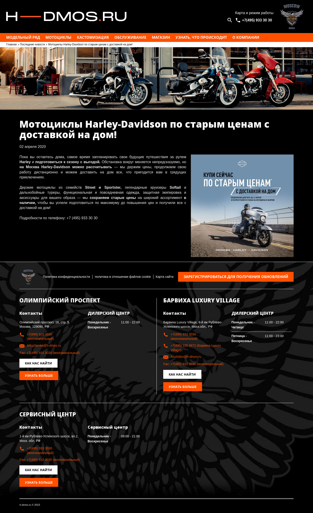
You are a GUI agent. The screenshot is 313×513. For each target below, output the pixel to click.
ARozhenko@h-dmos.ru (44, 345)
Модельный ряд (23, 37)
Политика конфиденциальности (66, 276)
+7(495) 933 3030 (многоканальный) (40, 337)
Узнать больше (39, 375)
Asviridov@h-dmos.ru (186, 356)
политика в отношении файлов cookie (123, 276)
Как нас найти (38, 363)
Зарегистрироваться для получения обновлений (236, 276)
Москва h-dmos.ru (116, 16)
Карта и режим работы (254, 13)
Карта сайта (165, 276)
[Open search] (230, 20)
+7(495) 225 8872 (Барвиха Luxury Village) (196, 348)
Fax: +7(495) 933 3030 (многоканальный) (49, 353)
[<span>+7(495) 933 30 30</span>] (254, 20)
